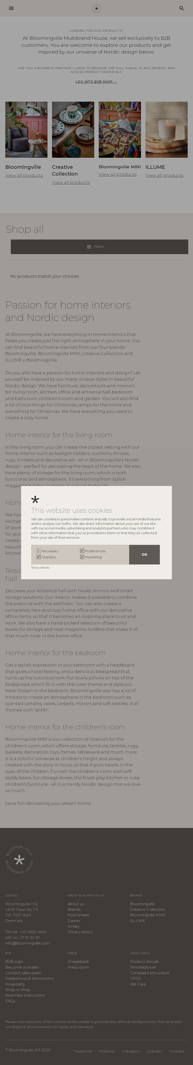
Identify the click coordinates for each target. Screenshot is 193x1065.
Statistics (49, 557)
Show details (40, 567)
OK (144, 554)
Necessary (50, 551)
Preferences (95, 551)
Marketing (93, 557)
